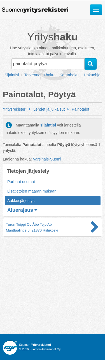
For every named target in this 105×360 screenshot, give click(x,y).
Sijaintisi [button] (12, 75)
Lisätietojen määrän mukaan (32, 191)
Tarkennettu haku (39, 75)
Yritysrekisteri (14, 109)
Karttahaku (69, 75)
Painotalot (80, 109)
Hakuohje (92, 75)
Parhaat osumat (21, 181)
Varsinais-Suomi (47, 159)
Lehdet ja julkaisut (49, 109)
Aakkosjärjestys (20, 200)
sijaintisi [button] (48, 125)
